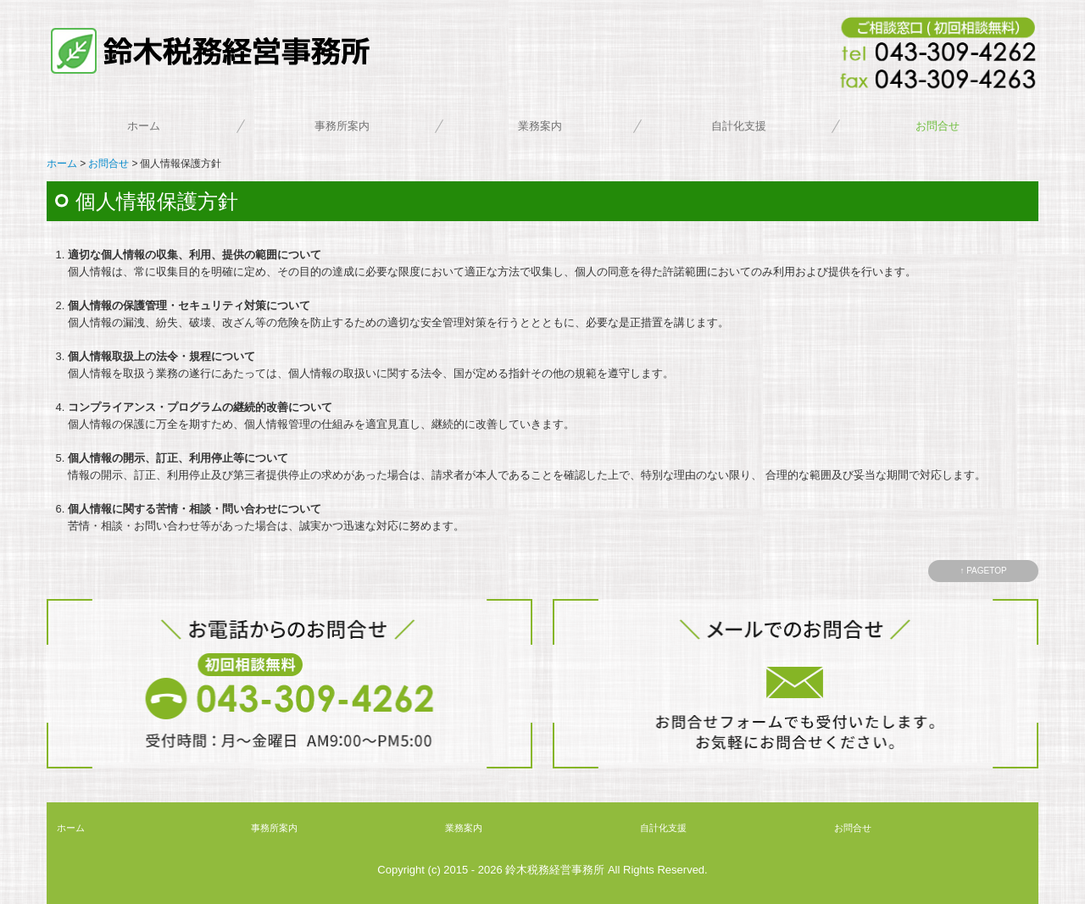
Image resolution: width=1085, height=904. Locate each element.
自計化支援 (738, 125)
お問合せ (937, 125)
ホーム (143, 125)
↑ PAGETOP (983, 570)
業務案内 (540, 125)
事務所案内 (342, 125)
